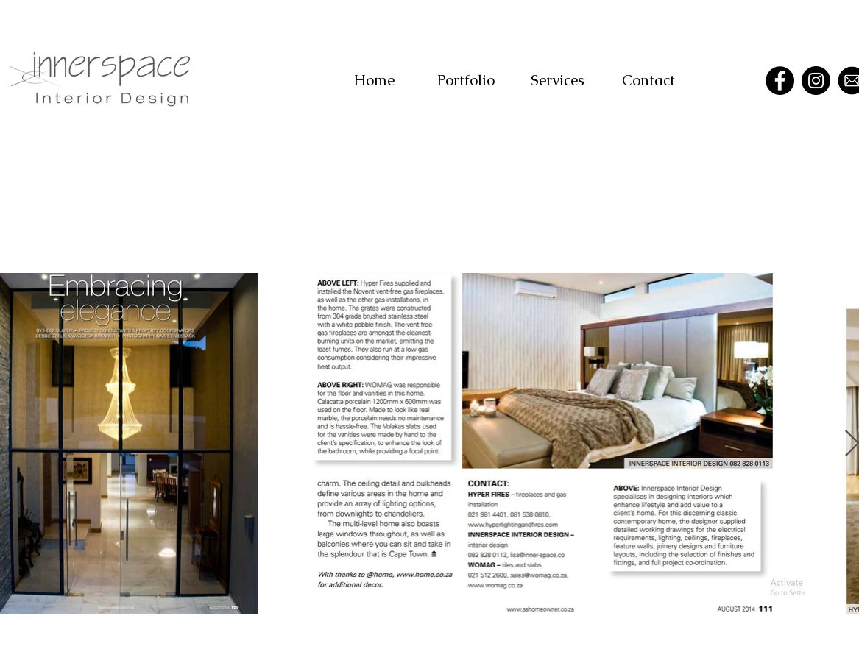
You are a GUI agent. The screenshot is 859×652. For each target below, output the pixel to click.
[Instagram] (816, 80)
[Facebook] (780, 80)
